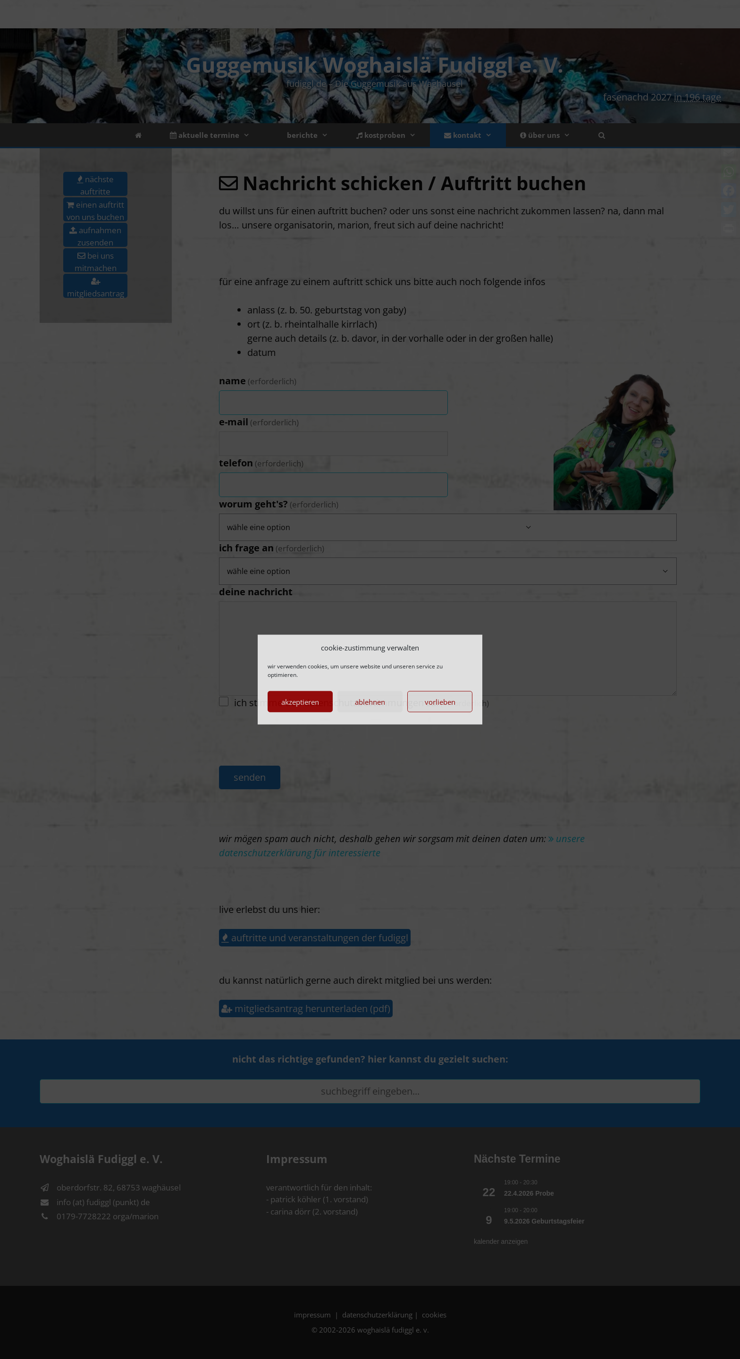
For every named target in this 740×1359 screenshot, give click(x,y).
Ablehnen (370, 701)
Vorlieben (440, 701)
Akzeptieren (300, 701)
